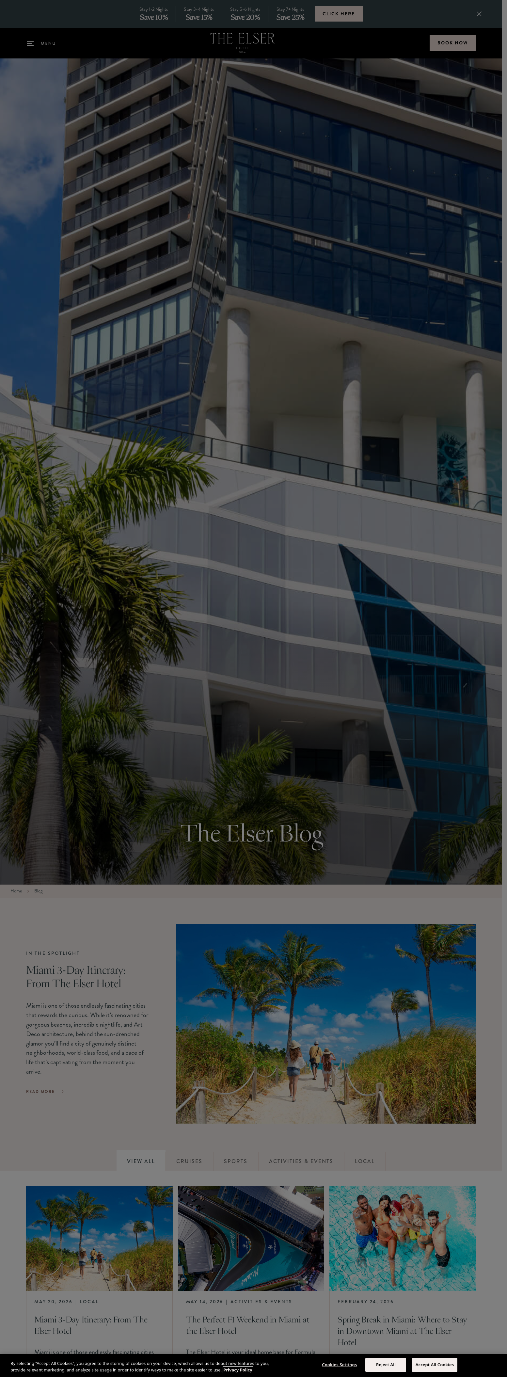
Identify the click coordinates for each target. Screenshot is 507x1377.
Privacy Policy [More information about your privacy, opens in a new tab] (237, 1370)
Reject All (386, 1365)
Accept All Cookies (435, 1365)
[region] (253, 1365)
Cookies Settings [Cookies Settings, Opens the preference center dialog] (339, 1365)
